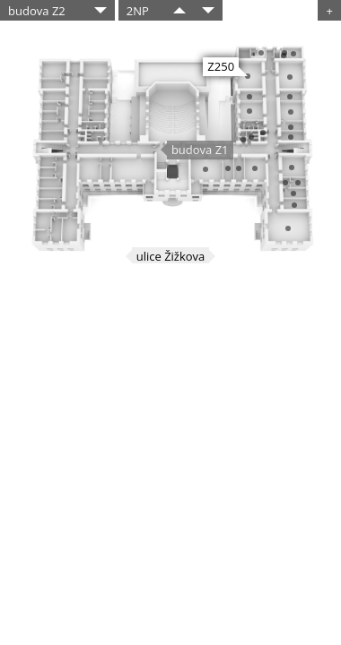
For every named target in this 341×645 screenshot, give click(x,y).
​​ (179, 10)
